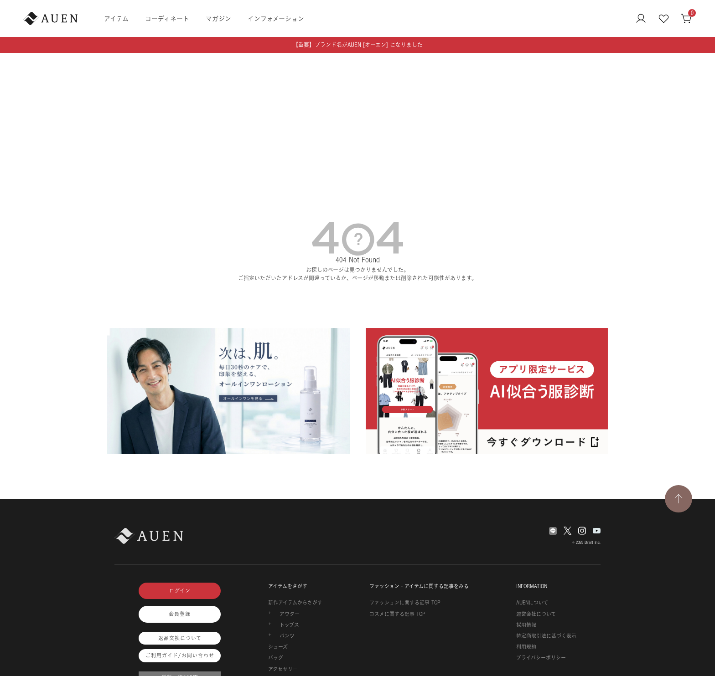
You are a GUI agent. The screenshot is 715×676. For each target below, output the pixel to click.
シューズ (278, 647)
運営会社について (536, 614)
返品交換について (180, 638)
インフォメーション (276, 18)
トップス (289, 625)
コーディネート (167, 18)
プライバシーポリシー (541, 658)
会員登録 (180, 614)
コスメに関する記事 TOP (397, 614)
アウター (290, 614)
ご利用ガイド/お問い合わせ (179, 655)
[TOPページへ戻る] (678, 498)
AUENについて (532, 602)
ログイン (180, 591)
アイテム (116, 18)
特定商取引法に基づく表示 (546, 636)
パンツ (287, 636)
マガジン (218, 18)
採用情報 (526, 625)
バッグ (275, 658)
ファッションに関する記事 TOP (404, 602)
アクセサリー (283, 669)
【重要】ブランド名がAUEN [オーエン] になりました (358, 44)
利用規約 (526, 647)
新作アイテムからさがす (295, 602)
